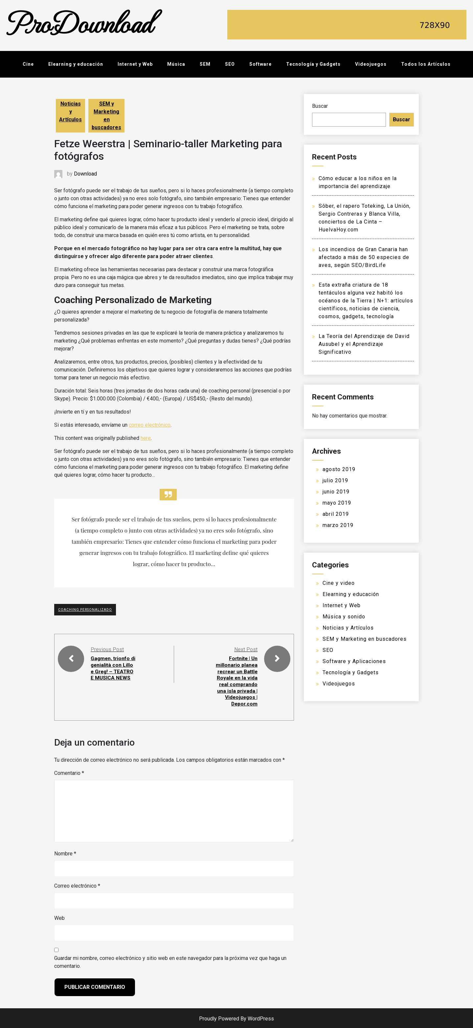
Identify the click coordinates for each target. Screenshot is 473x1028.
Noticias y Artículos (70, 112)
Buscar (320, 106)
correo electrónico (149, 425)
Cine (28, 64)
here (146, 438)
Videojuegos (371, 64)
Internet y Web (135, 64)
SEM (205, 64)
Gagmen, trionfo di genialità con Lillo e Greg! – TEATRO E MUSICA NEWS (111, 671)
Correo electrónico (77, 884)
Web (59, 917)
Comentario (69, 772)
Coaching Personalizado (85, 609)
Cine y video (339, 583)
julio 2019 (335, 480)
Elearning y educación (75, 64)
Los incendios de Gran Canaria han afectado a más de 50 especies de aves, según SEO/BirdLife (364, 257)
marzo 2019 (338, 525)
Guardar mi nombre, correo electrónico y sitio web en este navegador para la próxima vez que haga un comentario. (170, 961)
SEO (230, 64)
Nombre (65, 852)
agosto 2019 (339, 469)
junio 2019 (336, 492)
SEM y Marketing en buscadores (106, 116)
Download (85, 174)
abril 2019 (336, 514)
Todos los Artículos (426, 64)
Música (176, 64)
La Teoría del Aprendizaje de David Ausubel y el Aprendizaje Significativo (364, 344)
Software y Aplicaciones (354, 661)
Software (260, 64)
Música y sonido (344, 616)
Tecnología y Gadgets (313, 64)
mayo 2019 (337, 503)
